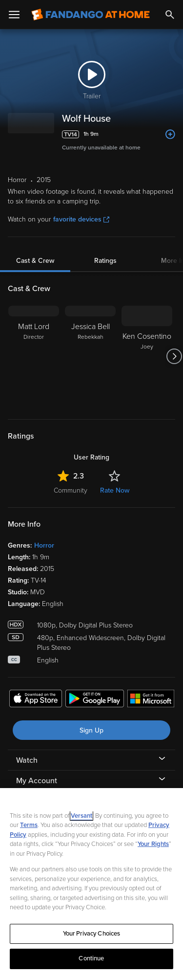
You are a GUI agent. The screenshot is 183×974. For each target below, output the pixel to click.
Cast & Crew (35, 261)
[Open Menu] (14, 14)
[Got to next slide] (174, 356)
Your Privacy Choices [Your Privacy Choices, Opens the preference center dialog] (92, 933)
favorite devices (81, 219)
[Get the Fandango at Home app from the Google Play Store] (94, 700)
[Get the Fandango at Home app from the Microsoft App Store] (151, 700)
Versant (81, 816)
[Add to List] (170, 134)
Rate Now (114, 490)
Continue (91, 958)
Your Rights (153, 844)
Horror (44, 545)
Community (70, 490)
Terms (29, 825)
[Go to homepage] (90, 14)
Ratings (105, 261)
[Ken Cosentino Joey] (147, 356)
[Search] (169, 14)
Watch (27, 760)
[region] (91, 881)
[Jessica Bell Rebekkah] (90, 356)
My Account (36, 781)
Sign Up (91, 730)
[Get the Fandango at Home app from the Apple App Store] (35, 700)
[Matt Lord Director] (34, 356)
